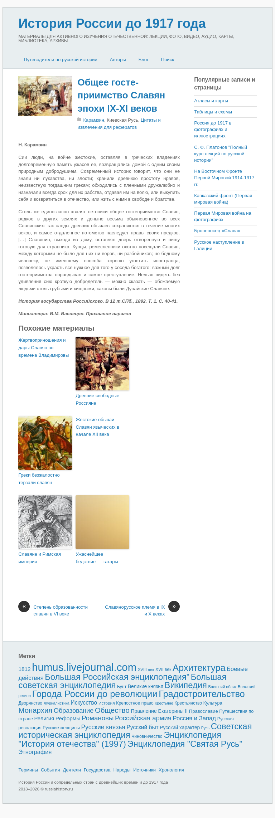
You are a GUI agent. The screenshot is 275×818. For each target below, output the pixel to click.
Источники (144, 770)
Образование (73, 710)
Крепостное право (135, 703)
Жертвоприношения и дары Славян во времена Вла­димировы (43, 347)
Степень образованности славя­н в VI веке (53, 610)
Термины (28, 770)
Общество (112, 710)
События (50, 770)
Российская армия (143, 718)
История (106, 703)
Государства (97, 770)
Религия (44, 718)
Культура (212, 703)
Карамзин (93, 120)
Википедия (186, 685)
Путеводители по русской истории (60, 59)
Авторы (118, 59)
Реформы (68, 718)
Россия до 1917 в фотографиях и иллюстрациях (212, 129)
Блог (144, 59)
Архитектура (199, 668)
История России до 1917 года (112, 23)
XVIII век (146, 669)
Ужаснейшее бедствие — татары (97, 557)
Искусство (84, 703)
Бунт (121, 686)
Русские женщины (61, 727)
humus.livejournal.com (84, 667)
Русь (205, 728)
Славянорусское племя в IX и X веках (142, 610)
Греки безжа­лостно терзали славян (38, 478)
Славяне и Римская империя (39, 557)
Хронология (171, 770)
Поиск (167, 59)
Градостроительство (202, 694)
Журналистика (56, 703)
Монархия (35, 710)
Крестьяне (164, 703)
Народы (122, 770)
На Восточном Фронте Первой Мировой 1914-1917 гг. (224, 178)
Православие (203, 711)
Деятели (72, 770)
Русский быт (142, 727)
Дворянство (30, 703)
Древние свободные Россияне (97, 399)
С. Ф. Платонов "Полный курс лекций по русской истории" (220, 154)
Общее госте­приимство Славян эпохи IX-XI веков (121, 95)
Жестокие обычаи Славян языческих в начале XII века (97, 427)
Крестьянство (188, 703)
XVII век (163, 669)
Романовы (98, 718)
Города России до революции (95, 694)
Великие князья (145, 686)
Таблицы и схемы (213, 112)
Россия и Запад (194, 718)
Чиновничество (146, 736)
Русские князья (103, 727)
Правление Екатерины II (159, 711)
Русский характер (180, 727)
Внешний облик (222, 687)
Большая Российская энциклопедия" (117, 677)
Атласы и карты (211, 100)
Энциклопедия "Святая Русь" (184, 744)
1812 (24, 669)
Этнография (35, 752)
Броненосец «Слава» (217, 230)
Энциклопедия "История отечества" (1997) (119, 739)
